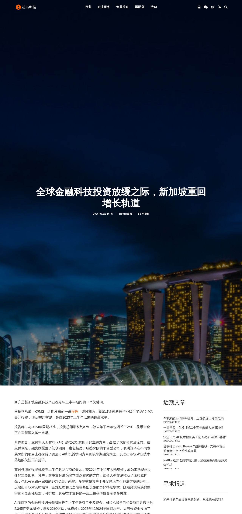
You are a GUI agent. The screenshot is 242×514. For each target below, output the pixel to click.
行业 (88, 8)
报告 (74, 384)
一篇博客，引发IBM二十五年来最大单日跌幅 (193, 400)
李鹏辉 (145, 200)
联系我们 (215, 471)
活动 (153, 8)
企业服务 (104, 8)
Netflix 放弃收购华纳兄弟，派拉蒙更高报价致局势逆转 (195, 435)
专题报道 (122, 8)
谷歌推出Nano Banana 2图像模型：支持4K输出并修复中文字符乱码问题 (194, 421)
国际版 (139, 8)
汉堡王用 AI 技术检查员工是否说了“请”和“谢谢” (194, 409)
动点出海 (127, 200)
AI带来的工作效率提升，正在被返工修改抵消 (193, 390)
